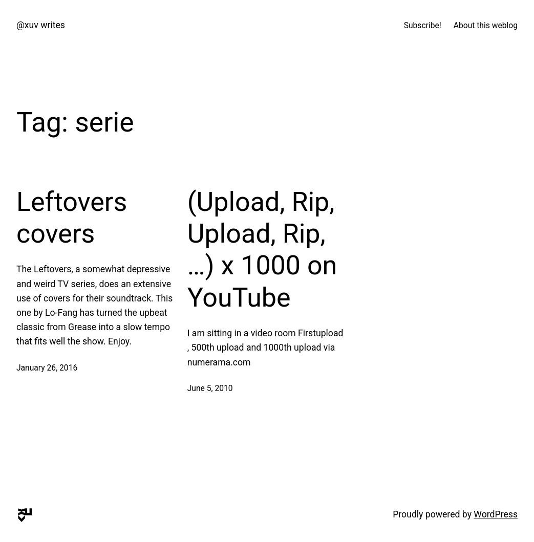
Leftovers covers (71, 217)
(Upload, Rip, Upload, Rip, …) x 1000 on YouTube (262, 249)
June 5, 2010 (210, 388)
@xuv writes (40, 25)
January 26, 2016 (46, 368)
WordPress (496, 514)
